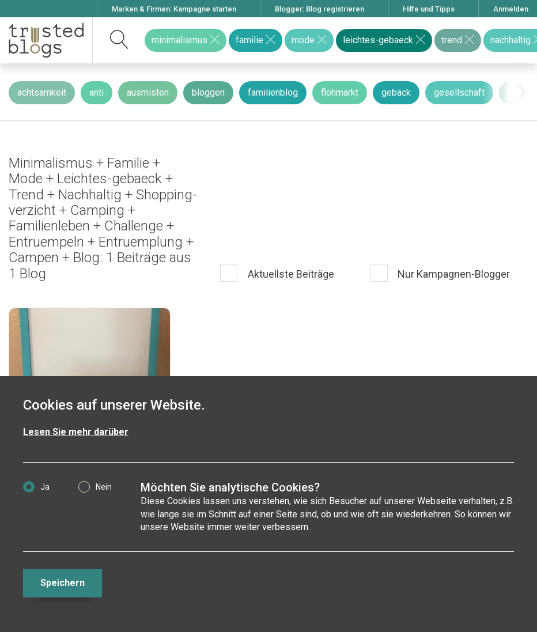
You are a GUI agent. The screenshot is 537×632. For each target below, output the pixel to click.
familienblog (273, 92)
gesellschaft (459, 92)
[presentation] (522, 92)
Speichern (62, 582)
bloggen (208, 92)
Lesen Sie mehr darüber (75, 431)
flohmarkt (339, 92)
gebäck (396, 92)
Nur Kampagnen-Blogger (452, 274)
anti (96, 92)
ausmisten (148, 92)
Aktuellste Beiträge (289, 274)
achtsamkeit (41, 92)
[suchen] (119, 40)
